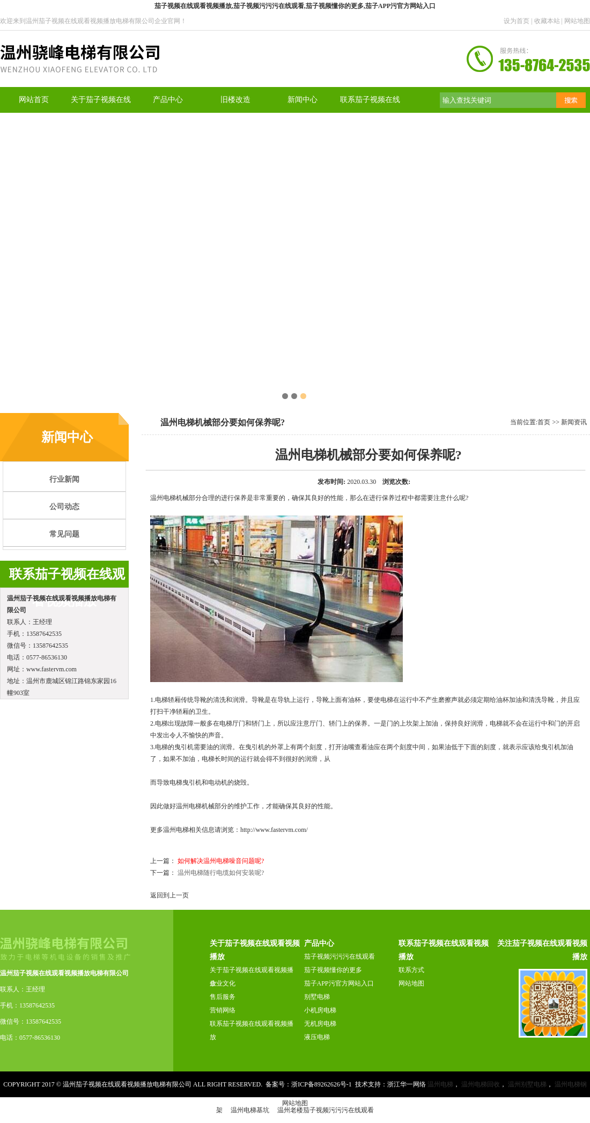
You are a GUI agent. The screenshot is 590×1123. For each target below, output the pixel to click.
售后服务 (222, 997)
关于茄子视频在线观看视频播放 (251, 976)
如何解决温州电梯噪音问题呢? (221, 861)
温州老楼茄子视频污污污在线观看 (325, 1110)
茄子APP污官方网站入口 (339, 983)
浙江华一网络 (406, 1084)
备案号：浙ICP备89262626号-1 (309, 1084)
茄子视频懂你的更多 (333, 970)
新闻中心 (302, 100)
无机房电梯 (320, 1023)
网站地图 (577, 21)
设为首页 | (519, 21)
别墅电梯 (317, 997)
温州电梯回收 (480, 1084)
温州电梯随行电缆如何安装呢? (221, 872)
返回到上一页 (169, 895)
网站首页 (34, 100)
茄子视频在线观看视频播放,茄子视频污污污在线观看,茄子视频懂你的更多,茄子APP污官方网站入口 (295, 6)
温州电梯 (163, 498)
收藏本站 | (549, 21)
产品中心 (168, 100)
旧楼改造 (235, 100)
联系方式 (411, 970)
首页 (543, 422)
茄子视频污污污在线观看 (339, 956)
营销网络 (222, 1010)
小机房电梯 (320, 1010)
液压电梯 (317, 1037)
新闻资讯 (574, 422)
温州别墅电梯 (527, 1084)
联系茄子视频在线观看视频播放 (251, 1030)
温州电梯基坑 (250, 1110)
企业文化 (222, 983)
